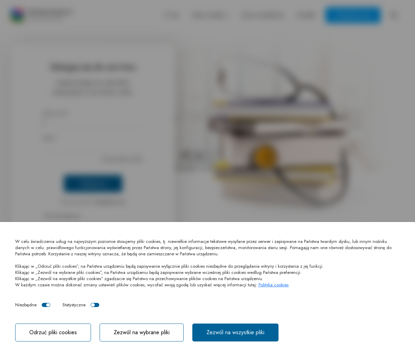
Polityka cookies (274, 285)
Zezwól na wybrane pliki (142, 332)
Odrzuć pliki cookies (53, 332)
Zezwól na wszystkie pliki (235, 332)
